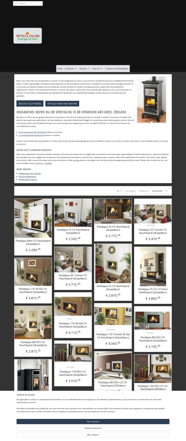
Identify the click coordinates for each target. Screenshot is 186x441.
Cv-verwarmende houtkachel (31, 135)
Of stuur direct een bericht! (62, 103)
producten (71, 68)
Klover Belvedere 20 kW (33, 401)
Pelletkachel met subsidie (29, 173)
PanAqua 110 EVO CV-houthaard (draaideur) (73, 373)
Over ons (97, 68)
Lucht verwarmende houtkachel (32, 132)
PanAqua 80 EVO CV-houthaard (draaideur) (153, 339)
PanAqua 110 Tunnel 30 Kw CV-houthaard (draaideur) (113, 336)
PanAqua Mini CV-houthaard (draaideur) (33, 242)
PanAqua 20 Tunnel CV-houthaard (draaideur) (153, 231)
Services (84, 68)
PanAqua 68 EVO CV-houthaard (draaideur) (33, 344)
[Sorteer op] (159, 190)
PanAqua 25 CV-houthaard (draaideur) (113, 288)
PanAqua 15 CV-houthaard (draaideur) (73, 231)
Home (60, 68)
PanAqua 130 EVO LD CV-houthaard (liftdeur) (153, 387)
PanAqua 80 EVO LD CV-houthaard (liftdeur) (113, 384)
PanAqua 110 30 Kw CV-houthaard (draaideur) (33, 290)
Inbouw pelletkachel (27, 176)
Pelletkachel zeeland (27, 179)
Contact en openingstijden (117, 68)
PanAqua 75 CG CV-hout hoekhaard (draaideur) (153, 291)
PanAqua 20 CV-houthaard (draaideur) (113, 228)
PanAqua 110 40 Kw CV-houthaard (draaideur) (73, 325)
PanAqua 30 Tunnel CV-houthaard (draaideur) (73, 277)
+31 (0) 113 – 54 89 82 (43, 163)
